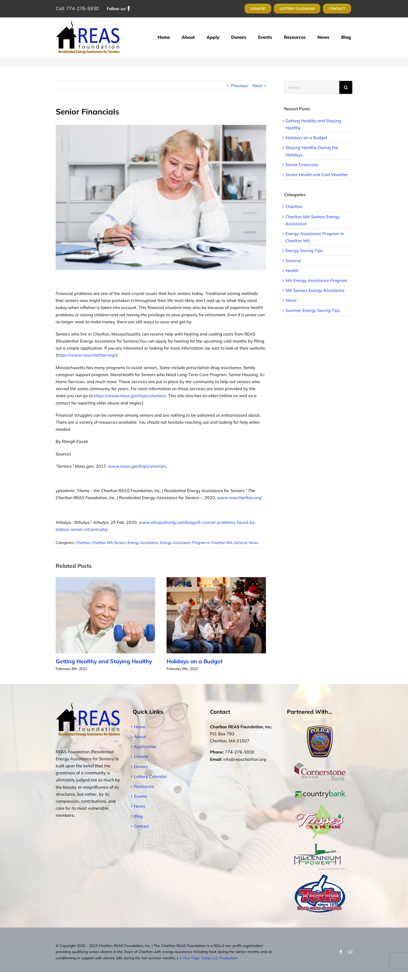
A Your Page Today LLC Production (208, 958)
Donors (141, 766)
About (140, 736)
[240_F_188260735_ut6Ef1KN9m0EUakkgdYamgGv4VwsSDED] (161, 197)
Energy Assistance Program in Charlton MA (196, 542)
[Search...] (311, 87)
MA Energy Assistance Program (316, 280)
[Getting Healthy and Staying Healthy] (105, 614)
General (240, 542)
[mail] (350, 952)
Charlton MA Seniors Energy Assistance (125, 542)
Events (140, 796)
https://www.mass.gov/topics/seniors (130, 395)
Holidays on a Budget (197, 661)
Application (145, 746)
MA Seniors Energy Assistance (315, 290)
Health (291, 270)
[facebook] (128, 8)
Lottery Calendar (150, 776)
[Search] (345, 87)
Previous (239, 85)
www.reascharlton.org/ (239, 497)
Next (257, 85)
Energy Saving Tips (304, 250)
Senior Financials (301, 164)
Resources (144, 786)
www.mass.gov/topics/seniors (137, 466)
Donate (141, 756)
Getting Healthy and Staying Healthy (104, 661)
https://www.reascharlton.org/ (86, 355)
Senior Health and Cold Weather (316, 174)
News (253, 542)
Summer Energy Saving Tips (312, 310)
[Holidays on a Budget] (216, 614)
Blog (138, 816)
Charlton (83, 542)
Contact (141, 826)
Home (139, 726)
